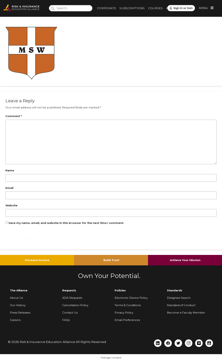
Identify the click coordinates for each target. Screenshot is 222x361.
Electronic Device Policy (131, 297)
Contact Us (70, 312)
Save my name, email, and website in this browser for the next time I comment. (66, 223)
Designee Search (178, 297)
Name (9, 170)
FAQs (66, 320)
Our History (17, 305)
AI (167, 8)
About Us (16, 297)
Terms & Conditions (128, 305)
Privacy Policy (124, 312)
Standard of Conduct (181, 305)
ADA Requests (72, 297)
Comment (13, 116)
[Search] (70, 8)
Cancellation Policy (75, 305)
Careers (15, 320)
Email (9, 188)
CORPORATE (106, 8)
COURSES (155, 8)
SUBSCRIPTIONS (132, 8)
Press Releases (20, 312)
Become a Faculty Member (186, 312)
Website (11, 205)
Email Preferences (127, 320)
